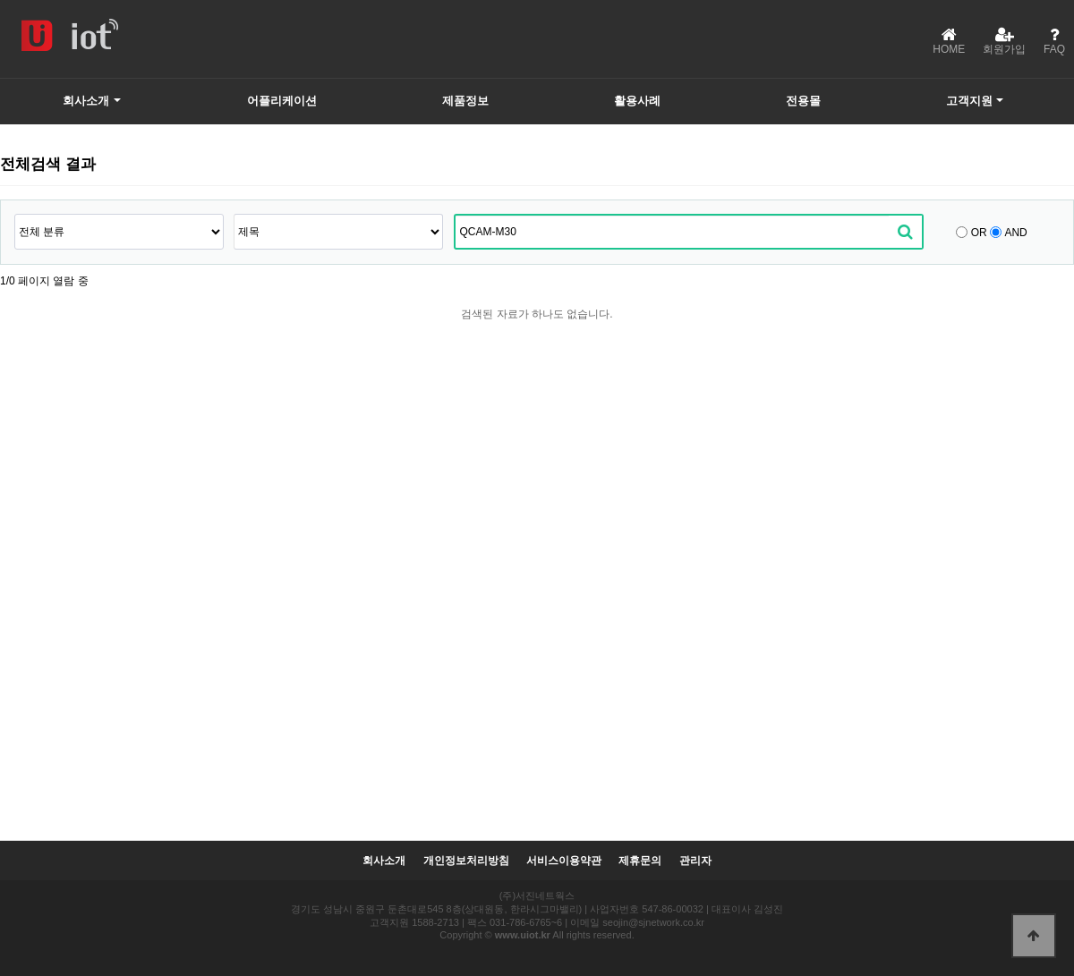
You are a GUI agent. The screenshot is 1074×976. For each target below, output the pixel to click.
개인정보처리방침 (466, 861)
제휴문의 (639, 861)
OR (979, 232)
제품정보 (465, 100)
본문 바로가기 (0, 0)
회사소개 (86, 100)
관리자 (695, 861)
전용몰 (803, 100)
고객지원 (969, 100)
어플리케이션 (282, 100)
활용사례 (637, 100)
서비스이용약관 (563, 861)
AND (1015, 232)
